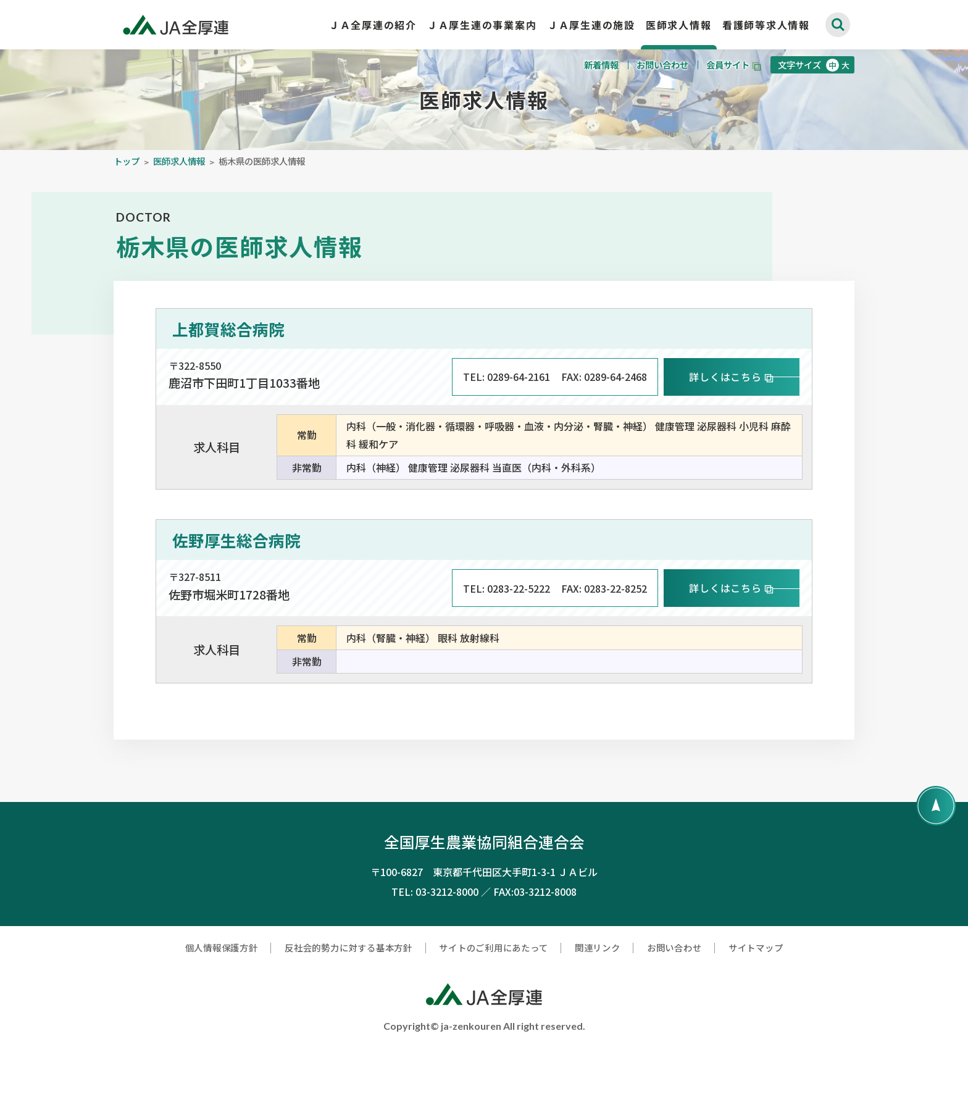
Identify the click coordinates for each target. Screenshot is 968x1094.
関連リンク (597, 995)
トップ (127, 183)
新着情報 (602, 64)
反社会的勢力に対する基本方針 (348, 995)
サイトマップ (755, 995)
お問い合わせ (663, 64)
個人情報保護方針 (221, 995)
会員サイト (727, 64)
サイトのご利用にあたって (493, 995)
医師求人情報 (179, 183)
